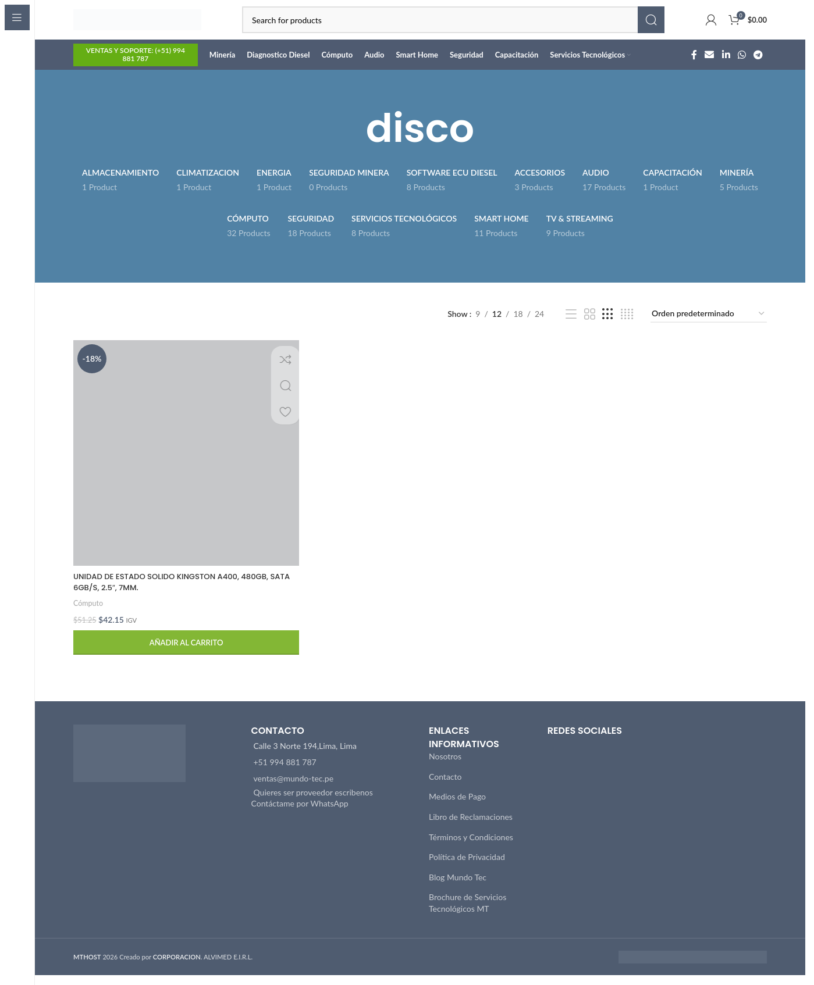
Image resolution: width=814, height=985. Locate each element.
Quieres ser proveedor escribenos (313, 802)
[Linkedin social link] (726, 67)
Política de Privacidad (467, 867)
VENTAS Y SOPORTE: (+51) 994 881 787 (135, 67)
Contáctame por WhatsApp (300, 813)
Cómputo (89, 613)
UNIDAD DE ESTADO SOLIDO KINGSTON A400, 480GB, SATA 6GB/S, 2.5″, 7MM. (177, 592)
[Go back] (351, 141)
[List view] (571, 326)
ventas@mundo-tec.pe (294, 788)
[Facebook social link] (694, 67)
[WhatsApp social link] (741, 67)
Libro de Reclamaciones (471, 826)
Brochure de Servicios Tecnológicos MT (467, 912)
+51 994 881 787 (285, 772)
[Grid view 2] (589, 326)
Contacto (445, 786)
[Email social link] (709, 67)
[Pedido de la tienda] (709, 326)
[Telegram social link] (758, 67)
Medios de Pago (457, 806)
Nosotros (445, 766)
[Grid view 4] (627, 326)
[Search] (453, 26)
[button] (185, 653)
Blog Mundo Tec (457, 887)
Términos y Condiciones (471, 847)
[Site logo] (137, 25)
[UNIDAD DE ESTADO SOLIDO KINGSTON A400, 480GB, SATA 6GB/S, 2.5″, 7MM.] (185, 464)
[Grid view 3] (607, 326)
